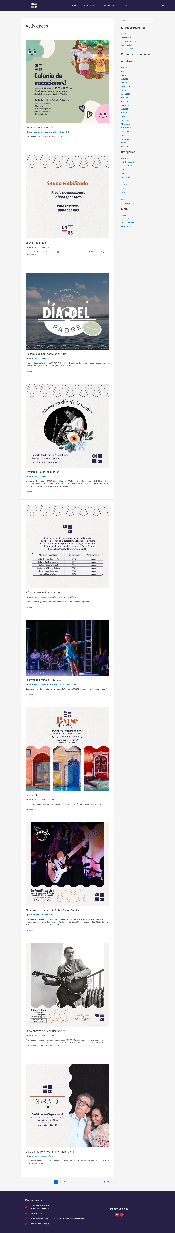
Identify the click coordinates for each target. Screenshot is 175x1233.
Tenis (123, 200)
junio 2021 (125, 72)
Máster (123, 181)
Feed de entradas (127, 219)
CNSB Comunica (127, 38)
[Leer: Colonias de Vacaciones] (67, 81)
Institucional (108, 6)
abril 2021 (124, 79)
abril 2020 (124, 109)
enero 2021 (125, 90)
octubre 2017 (126, 143)
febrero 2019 (125, 124)
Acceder (124, 215)
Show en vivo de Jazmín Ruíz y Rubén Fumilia (54, 910)
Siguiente (107, 1182)
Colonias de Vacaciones (41, 127)
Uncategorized (126, 204)
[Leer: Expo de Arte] (67, 749)
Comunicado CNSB (128, 49)
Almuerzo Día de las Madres (43, 471)
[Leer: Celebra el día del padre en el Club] (67, 311)
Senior (123, 192)
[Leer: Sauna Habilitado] (67, 196)
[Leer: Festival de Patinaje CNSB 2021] (67, 648)
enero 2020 (125, 120)
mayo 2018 (125, 132)
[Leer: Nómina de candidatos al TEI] (67, 546)
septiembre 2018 (127, 128)
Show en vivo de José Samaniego (47, 1031)
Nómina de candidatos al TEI (44, 592)
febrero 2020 (125, 117)
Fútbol (123, 174)
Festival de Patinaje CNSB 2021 (46, 679)
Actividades (46, 132)
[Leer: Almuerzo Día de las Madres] (67, 426)
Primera (124, 189)
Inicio (74, 5)
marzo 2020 (125, 113)
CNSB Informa (126, 34)
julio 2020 (124, 98)
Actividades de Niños (59, 132)
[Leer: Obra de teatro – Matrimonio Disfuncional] (67, 1105)
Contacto (125, 5)
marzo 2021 (125, 83)
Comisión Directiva (58, 597)
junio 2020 (125, 102)
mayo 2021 (125, 75)
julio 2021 (124, 68)
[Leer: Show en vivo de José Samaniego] (67, 985)
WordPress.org (126, 227)
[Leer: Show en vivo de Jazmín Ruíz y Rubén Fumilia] (67, 864)
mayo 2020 (125, 105)
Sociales (124, 196)
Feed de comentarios (129, 223)
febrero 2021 (125, 87)
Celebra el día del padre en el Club (47, 353)
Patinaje (71, 684)
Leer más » (30, 142)
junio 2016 (125, 147)
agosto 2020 (125, 94)
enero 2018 (125, 139)
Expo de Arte (34, 795)
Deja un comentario (33, 132)
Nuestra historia (89, 5)
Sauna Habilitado (36, 242)
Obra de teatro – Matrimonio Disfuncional (52, 1151)
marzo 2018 (125, 135)
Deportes (124, 170)
